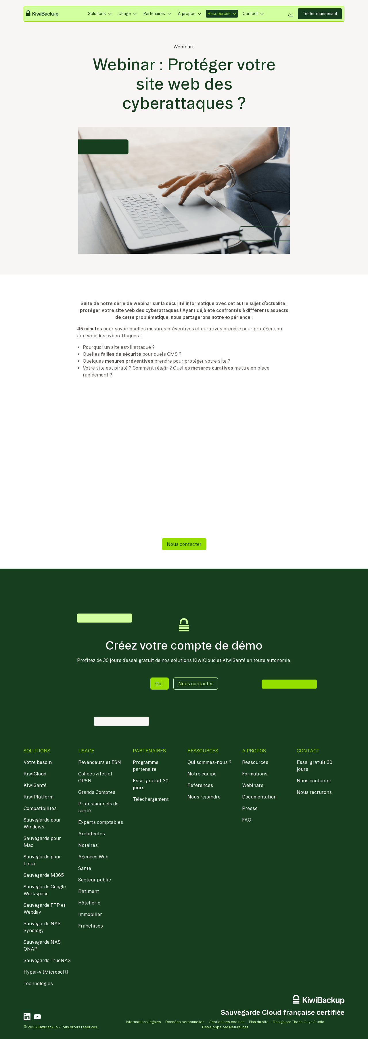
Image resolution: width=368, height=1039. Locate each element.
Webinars (184, 46)
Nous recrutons (314, 792)
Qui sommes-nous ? (209, 762)
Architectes (91, 833)
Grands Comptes (96, 792)
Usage (124, 13)
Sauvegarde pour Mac (42, 842)
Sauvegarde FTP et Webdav (45, 908)
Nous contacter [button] (195, 683)
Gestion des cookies (227, 1022)
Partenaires (154, 13)
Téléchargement (151, 799)
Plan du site (259, 1022)
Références (200, 785)
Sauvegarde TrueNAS (47, 960)
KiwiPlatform (38, 796)
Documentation (259, 796)
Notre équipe (201, 773)
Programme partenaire (145, 766)
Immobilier (90, 914)
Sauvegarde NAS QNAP (42, 945)
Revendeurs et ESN (99, 762)
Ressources (219, 13)
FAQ (246, 819)
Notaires (88, 845)
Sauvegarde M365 (44, 875)
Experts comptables (100, 822)
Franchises (90, 925)
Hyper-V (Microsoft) (46, 971)
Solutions (97, 13)
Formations (254, 773)
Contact (250, 13)
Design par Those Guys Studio (298, 1022)
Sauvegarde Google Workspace (45, 890)
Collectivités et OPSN (95, 777)
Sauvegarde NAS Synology (42, 927)
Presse (250, 808)
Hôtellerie (89, 902)
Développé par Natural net (225, 1027)
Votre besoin (38, 762)
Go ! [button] (159, 683)
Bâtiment (88, 891)
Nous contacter (184, 544)
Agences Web (93, 856)
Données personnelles (184, 1022)
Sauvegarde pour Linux (42, 860)
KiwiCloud (35, 773)
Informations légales (143, 1022)
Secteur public (94, 879)
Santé (84, 868)
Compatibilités (40, 808)
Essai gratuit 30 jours (150, 784)
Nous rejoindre (204, 796)
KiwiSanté (35, 785)
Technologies (38, 983)
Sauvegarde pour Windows (42, 823)
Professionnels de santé (98, 807)
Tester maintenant (319, 13)
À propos (186, 13)
